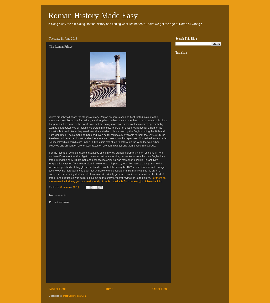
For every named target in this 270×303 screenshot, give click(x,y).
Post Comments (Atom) (75, 296)
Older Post (160, 289)
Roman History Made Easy (93, 15)
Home (109, 289)
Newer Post (57, 289)
